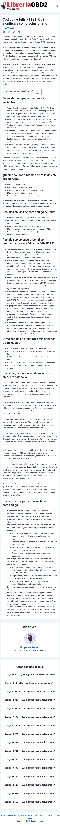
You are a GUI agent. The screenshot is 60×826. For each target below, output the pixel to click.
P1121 (18, 36)
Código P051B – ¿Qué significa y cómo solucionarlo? (30, 674)
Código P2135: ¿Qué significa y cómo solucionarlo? (29, 683)
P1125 (9, 365)
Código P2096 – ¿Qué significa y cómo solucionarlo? (30, 691)
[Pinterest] (14, 32)
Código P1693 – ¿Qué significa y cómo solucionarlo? (30, 717)
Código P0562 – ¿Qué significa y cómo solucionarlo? (30, 802)
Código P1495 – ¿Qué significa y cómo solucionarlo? (30, 725)
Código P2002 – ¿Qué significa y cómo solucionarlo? (30, 700)
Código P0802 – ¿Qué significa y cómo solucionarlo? (30, 742)
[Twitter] (9, 32)
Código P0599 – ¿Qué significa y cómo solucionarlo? (30, 793)
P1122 (9, 351)
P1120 (9, 348)
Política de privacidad (9, 815)
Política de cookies (25, 815)
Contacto (47, 815)
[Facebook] (4, 32)
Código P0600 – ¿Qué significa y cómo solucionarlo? (30, 785)
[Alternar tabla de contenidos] (36, 92)
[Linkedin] (19, 32)
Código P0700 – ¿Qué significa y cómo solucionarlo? (30, 776)
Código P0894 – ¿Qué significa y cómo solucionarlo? (30, 734)
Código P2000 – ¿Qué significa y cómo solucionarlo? (30, 708)
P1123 (9, 357)
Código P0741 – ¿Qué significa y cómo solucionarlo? (30, 751)
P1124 (9, 362)
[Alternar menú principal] (57, 6)
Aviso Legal (38, 815)
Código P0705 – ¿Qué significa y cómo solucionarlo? (30, 768)
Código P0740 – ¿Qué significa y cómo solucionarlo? (30, 759)
